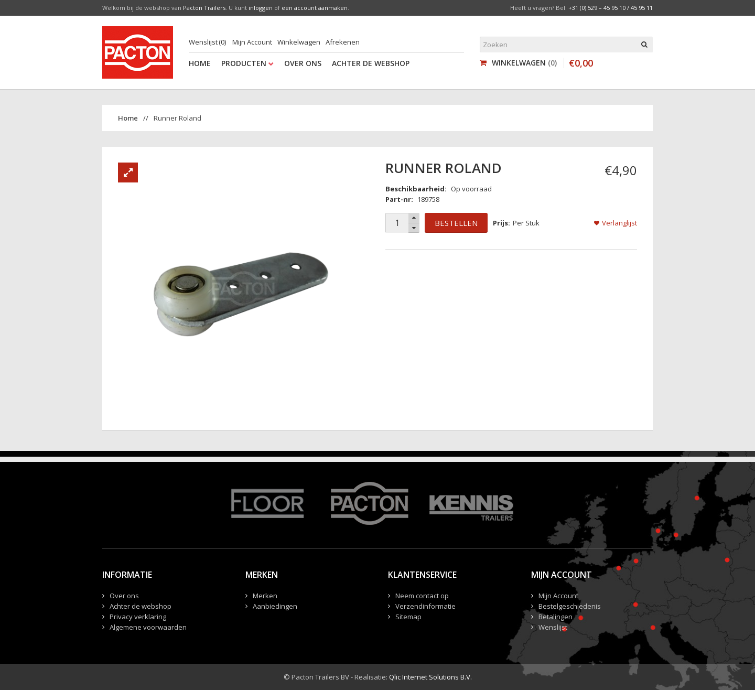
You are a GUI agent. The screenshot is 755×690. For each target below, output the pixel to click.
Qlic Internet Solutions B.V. (430, 677)
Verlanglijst (619, 223)
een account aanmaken (315, 8)
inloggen (261, 8)
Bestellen (456, 223)
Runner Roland (177, 118)
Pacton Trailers (204, 8)
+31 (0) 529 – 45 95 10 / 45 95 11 (610, 8)
